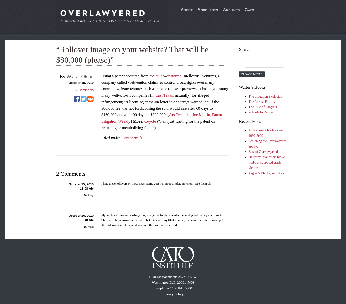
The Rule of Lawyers (263, 107)
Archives (231, 9)
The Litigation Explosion (265, 96)
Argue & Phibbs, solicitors (266, 173)
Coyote (150, 121)
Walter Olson (80, 76)
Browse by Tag (251, 74)
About (187, 9)
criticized (174, 76)
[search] (259, 62)
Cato (249, 9)
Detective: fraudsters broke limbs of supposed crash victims (267, 162)
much (160, 76)
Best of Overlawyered (263, 152)
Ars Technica (179, 115)
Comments (85, 90)
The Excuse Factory (262, 101)
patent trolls (132, 138)
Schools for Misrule (262, 112)
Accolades (207, 9)
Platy (91, 195)
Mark (91, 226)
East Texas (164, 95)
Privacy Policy (173, 294)
